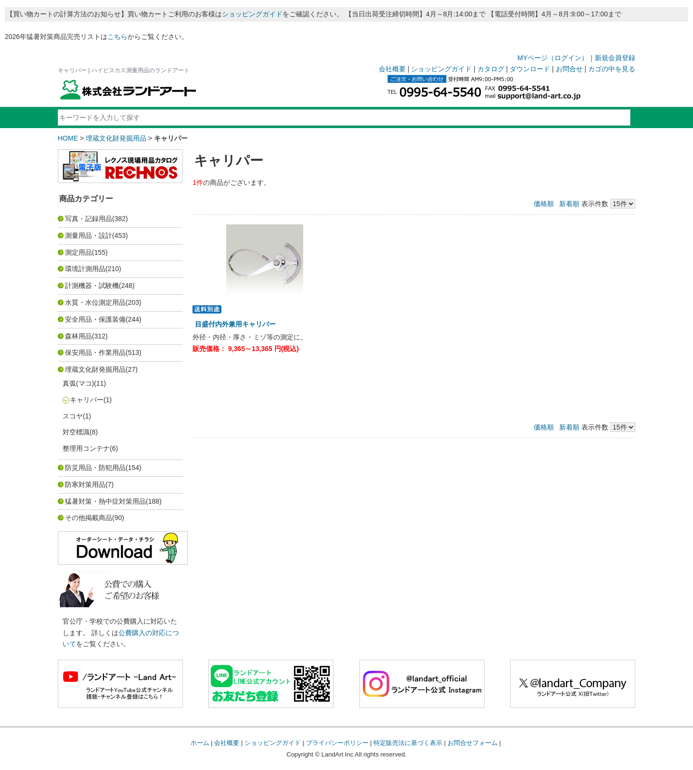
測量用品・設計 (88, 235)
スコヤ (73, 416)
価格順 (544, 204)
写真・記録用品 (88, 218)
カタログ (490, 69)
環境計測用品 (85, 269)
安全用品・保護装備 (95, 319)
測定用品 (78, 252)
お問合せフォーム (473, 742)
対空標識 (76, 432)
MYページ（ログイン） (552, 58)
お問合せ (569, 69)
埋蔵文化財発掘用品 (116, 138)
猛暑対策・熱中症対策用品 (105, 501)
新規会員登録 (615, 58)
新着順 (569, 204)
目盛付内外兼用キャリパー (235, 324)
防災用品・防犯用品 (95, 467)
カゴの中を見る (611, 69)
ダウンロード (530, 69)
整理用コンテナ (86, 448)
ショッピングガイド (252, 14)
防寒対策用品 (85, 484)
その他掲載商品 (88, 518)
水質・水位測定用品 (95, 302)
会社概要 (392, 69)
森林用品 (78, 336)
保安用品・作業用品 (95, 352)
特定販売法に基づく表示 (407, 742)
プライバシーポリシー (337, 742)
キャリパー (86, 400)
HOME (68, 138)
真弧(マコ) (78, 383)
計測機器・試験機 (92, 285)
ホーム (200, 742)
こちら (117, 36)
